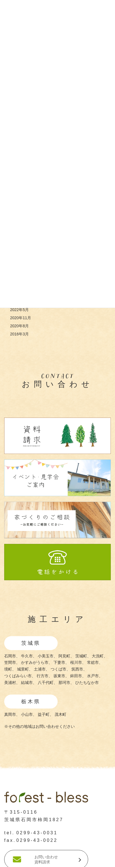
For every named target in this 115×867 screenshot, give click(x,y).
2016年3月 (19, 334)
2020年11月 (20, 318)
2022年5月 (19, 309)
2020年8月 (19, 326)
